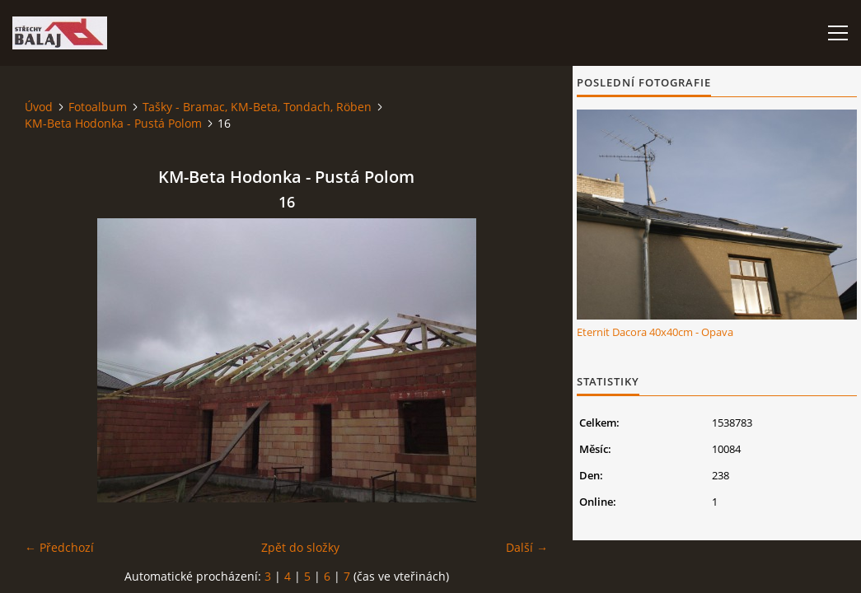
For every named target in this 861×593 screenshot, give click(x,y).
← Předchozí (59, 547)
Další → (527, 547)
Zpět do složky (300, 547)
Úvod (39, 106)
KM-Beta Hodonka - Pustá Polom (113, 123)
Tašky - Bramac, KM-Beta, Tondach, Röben (257, 106)
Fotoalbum (97, 106)
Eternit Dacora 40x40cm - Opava (655, 332)
